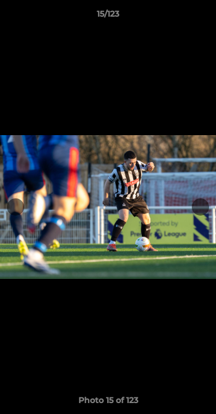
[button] (202, 17)
